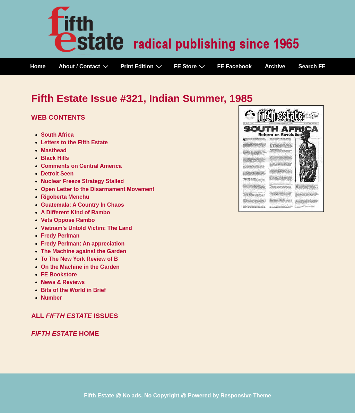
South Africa (57, 135)
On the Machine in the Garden (80, 267)
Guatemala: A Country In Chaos (82, 205)
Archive (275, 66)
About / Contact (84, 66)
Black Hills (55, 158)
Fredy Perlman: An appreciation (82, 244)
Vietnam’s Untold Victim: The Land (86, 228)
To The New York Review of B (79, 259)
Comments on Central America (81, 166)
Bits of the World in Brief (73, 290)
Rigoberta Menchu (65, 197)
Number (51, 298)
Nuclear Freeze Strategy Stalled (82, 181)
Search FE (312, 66)
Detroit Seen (57, 174)
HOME (65, 333)
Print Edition (142, 66)
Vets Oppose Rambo (68, 220)
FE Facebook (234, 66)
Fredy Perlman (60, 236)
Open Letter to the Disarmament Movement (97, 189)
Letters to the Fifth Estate (74, 142)
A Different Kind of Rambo (75, 212)
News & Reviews (63, 282)
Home (37, 66)
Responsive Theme (245, 395)
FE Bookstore (59, 274)
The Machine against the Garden (83, 251)
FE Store (190, 66)
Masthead (54, 150)
